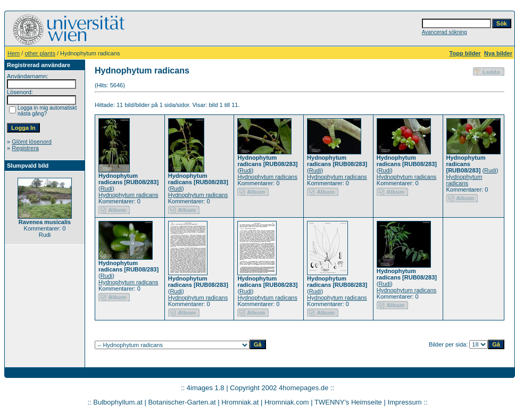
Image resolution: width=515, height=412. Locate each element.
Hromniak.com (286, 402)
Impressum (404, 402)
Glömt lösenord (32, 141)
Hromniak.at (240, 402)
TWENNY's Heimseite (348, 402)
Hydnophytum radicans (128, 195)
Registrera (25, 148)
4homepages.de (303, 388)
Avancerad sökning (444, 32)
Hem (13, 53)
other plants (39, 53)
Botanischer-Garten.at (181, 402)
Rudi (107, 188)
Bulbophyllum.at (118, 402)
